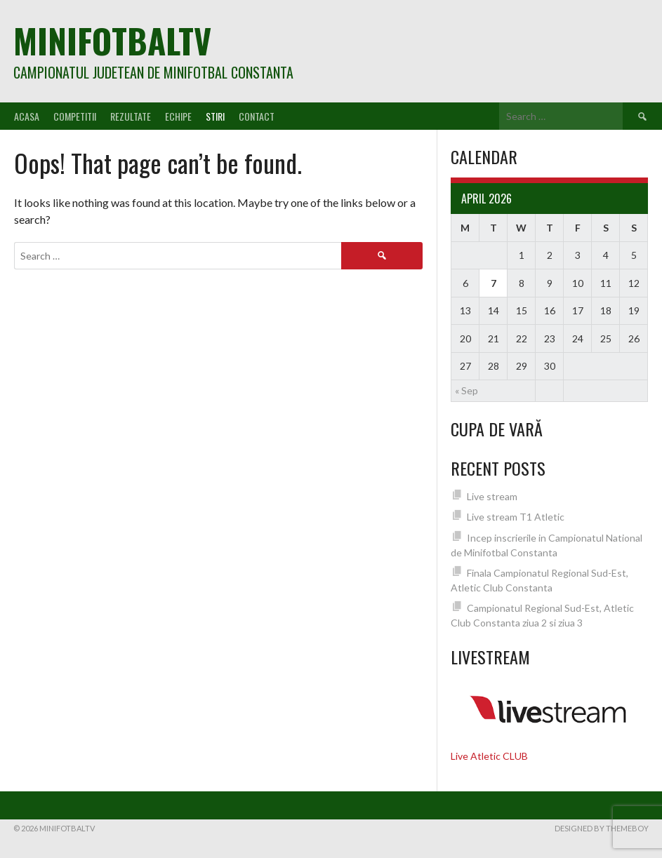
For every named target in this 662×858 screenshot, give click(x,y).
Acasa (26, 116)
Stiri (215, 116)
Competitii (74, 116)
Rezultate (130, 116)
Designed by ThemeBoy (602, 828)
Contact (256, 116)
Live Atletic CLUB (489, 756)
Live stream (492, 496)
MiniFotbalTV (112, 40)
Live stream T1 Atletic (515, 517)
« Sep (466, 390)
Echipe (178, 116)
